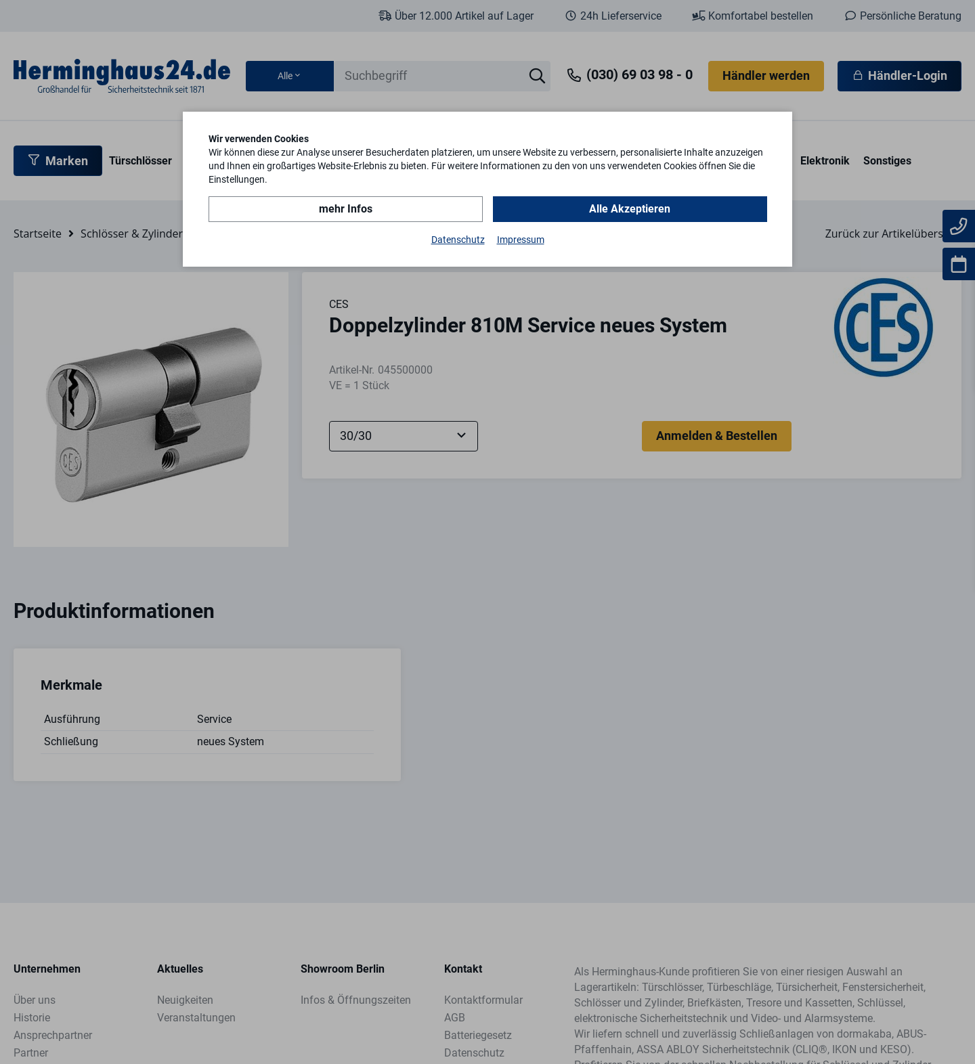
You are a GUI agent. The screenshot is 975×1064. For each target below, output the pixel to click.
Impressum (520, 239)
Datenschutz (458, 239)
